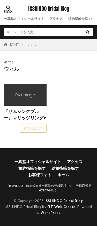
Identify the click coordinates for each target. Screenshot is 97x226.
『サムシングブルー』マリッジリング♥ (25, 114)
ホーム (63, 174)
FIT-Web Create (61, 207)
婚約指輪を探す (80, 19)
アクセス (56, 19)
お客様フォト (39, 174)
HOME (14, 44)
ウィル (31, 45)
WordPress (51, 213)
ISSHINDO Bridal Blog (48, 9)
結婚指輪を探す (65, 168)
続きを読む (32, 128)
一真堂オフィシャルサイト (24, 19)
